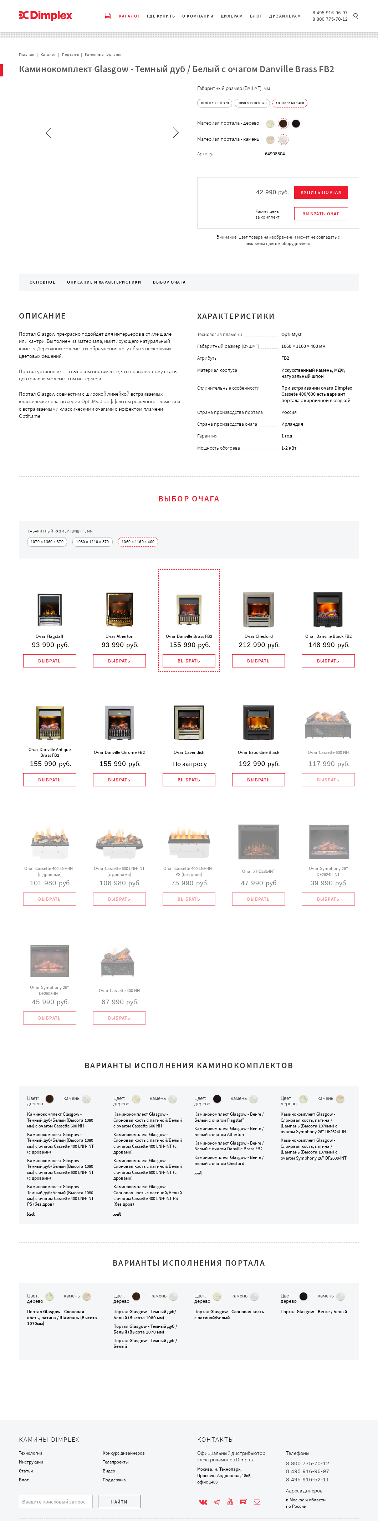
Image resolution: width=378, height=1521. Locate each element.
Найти (119, 1502)
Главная (27, 54)
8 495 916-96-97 (330, 12)
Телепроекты (116, 1462)
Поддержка (114, 1480)
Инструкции (31, 1462)
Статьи (26, 1471)
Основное (42, 282)
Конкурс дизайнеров (124, 1453)
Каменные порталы (103, 54)
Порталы (70, 54)
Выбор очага (169, 282)
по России (296, 1506)
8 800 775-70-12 (330, 19)
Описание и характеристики (104, 282)
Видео (109, 1471)
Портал (62, 1318)
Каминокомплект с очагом (60, 1121)
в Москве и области (306, 1500)
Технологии (30, 1453)
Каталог (48, 54)
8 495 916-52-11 (307, 1479)
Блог (24, 1480)
